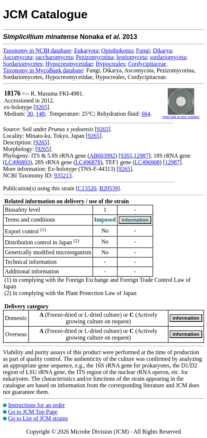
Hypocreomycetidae (69, 64)
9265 (41, 107)
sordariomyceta (168, 57)
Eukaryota (86, 50)
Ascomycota (17, 57)
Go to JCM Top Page (33, 412)
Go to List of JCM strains (38, 418)
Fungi (142, 50)
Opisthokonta (117, 50)
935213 (62, 175)
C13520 (87, 188)
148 (40, 114)
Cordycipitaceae (147, 64)
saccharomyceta (54, 57)
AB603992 (102, 155)
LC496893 (17, 162)
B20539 (108, 188)
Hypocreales (110, 64)
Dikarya (162, 50)
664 (145, 114)
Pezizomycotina (94, 57)
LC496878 (87, 162)
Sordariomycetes (22, 64)
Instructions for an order (36, 405)
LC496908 (146, 162)
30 (30, 114)
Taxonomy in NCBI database (37, 50)
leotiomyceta (132, 57)
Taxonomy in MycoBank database (43, 70)
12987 (141, 155)
